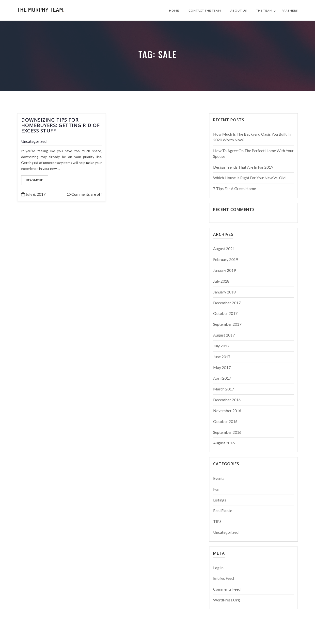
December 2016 (227, 399)
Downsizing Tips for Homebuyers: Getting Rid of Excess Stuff (60, 125)
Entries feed (223, 578)
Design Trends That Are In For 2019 (243, 167)
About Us (238, 10)
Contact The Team (205, 10)
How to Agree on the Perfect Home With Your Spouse (253, 153)
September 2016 (227, 432)
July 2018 (221, 281)
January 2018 (224, 292)
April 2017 (222, 378)
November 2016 (227, 410)
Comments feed (226, 589)
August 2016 (224, 442)
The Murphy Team (40, 9)
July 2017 (221, 345)
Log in (218, 567)
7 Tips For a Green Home (234, 188)
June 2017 (221, 356)
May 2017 (222, 367)
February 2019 (225, 259)
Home (174, 10)
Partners (290, 10)
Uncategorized (34, 141)
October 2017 (225, 313)
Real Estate (222, 510)
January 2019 (224, 270)
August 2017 (224, 335)
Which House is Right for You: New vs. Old (249, 177)
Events (218, 478)
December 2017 (227, 302)
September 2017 (227, 324)
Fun (216, 489)
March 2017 (223, 389)
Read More (34, 180)
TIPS (217, 521)
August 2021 (224, 248)
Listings (219, 500)
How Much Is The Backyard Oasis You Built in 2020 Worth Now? (252, 137)
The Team (264, 10)
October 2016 (225, 421)
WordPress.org (226, 599)
